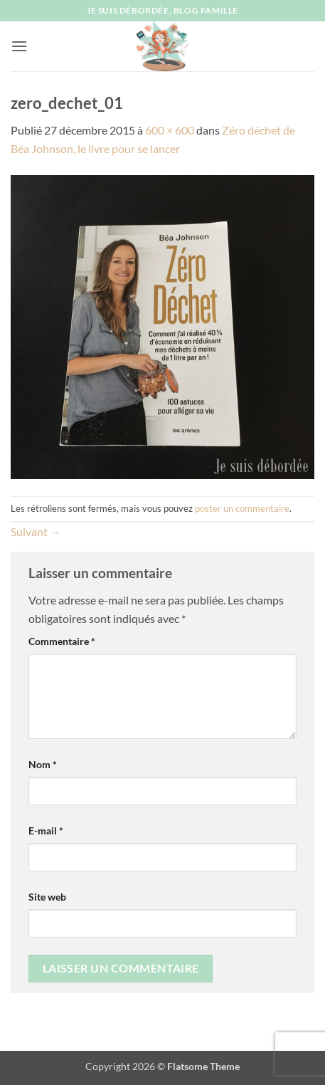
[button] (19, 45)
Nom (42, 764)
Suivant (36, 531)
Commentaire (61, 641)
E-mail (45, 830)
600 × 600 (169, 130)
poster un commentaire (242, 508)
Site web (47, 897)
